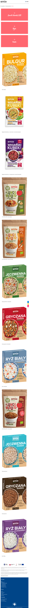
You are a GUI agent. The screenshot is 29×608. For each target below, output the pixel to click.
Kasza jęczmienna (4, 471)
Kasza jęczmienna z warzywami (6, 301)
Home (2, 591)
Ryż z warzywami (4, 386)
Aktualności (2, 592)
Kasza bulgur (4, 89)
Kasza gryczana (4, 513)
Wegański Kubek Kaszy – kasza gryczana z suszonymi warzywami (11, 174)
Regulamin (2, 595)
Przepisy (2, 593)
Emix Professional (3, 601)
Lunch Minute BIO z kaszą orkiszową (7, 259)
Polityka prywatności (4, 594)
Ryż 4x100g (3, 556)
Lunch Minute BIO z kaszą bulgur (7, 216)
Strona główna (2, 6)
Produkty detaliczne (8, 6)
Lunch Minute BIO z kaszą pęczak (7, 428)
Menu (27, 1)
